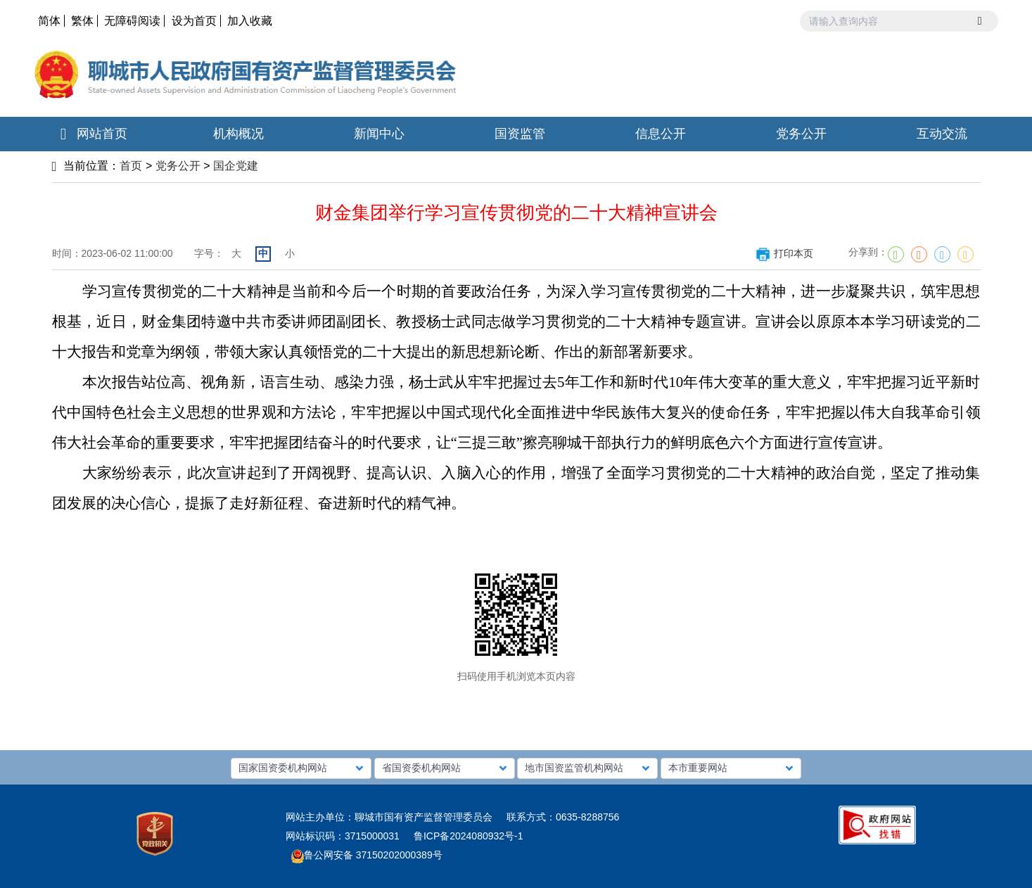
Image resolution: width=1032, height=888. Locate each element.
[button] (301, 768)
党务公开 (177, 166)
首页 (131, 166)
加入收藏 (249, 21)
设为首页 (194, 21)
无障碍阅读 (132, 21)
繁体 (82, 21)
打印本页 (784, 253)
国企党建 (235, 166)
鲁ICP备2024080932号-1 (468, 836)
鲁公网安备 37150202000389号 (366, 855)
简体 (49, 21)
